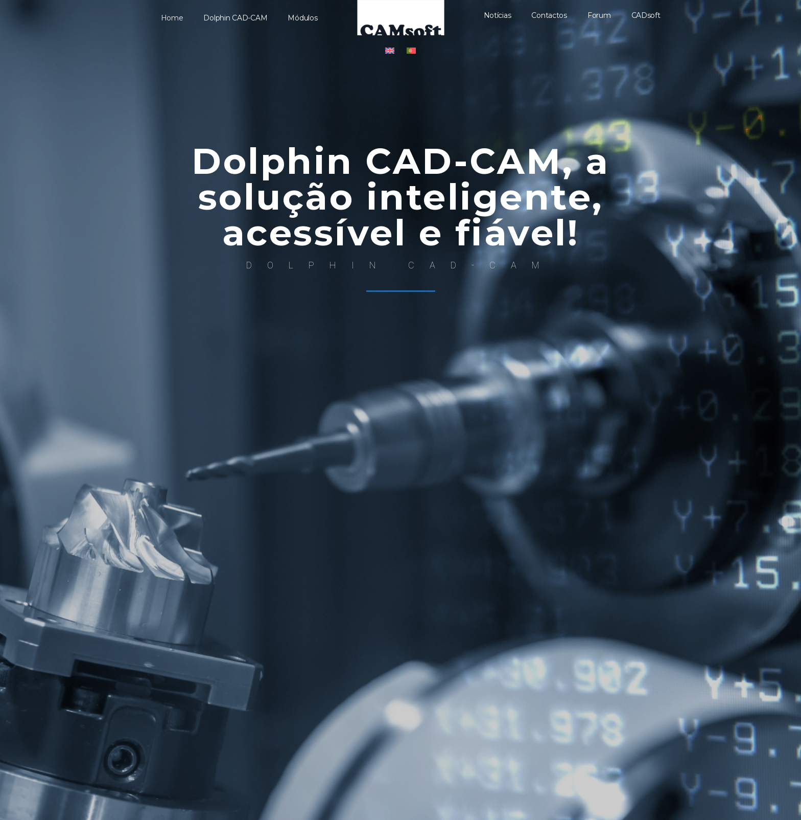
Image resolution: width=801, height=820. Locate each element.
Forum (599, 15)
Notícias (497, 15)
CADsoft (646, 15)
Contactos (549, 15)
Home (172, 17)
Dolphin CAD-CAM (235, 17)
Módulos (302, 17)
